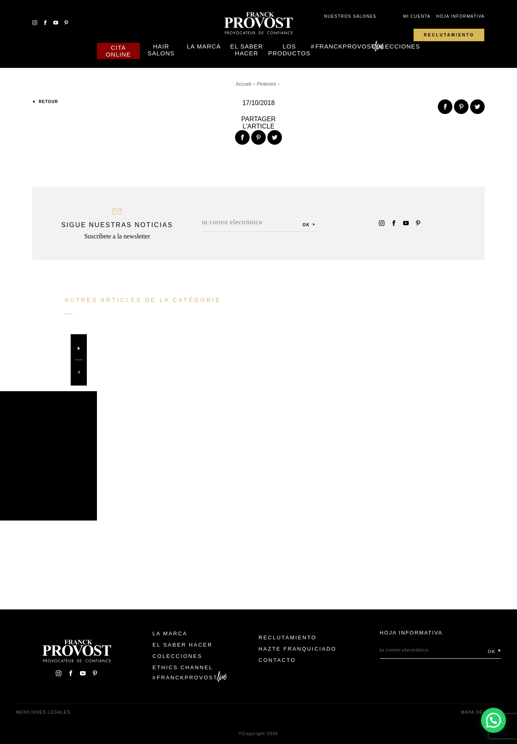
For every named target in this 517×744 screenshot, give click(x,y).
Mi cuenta (417, 16)
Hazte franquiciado (297, 649)
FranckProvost (345, 46)
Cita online (118, 51)
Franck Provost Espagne (258, 23)
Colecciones (395, 46)
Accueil (244, 84)
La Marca (204, 46)
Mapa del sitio (481, 712)
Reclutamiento (449, 35)
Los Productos (289, 50)
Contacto (277, 660)
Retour (45, 101)
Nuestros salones (350, 16)
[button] (493, 720)
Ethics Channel (183, 667)
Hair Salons (160, 50)
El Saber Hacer (246, 50)
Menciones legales (43, 712)
